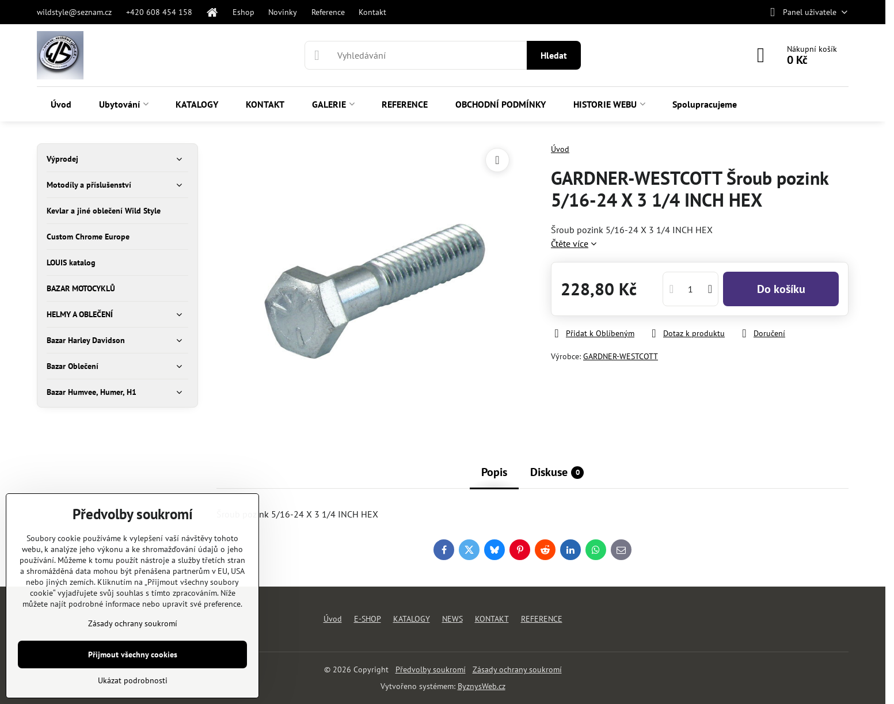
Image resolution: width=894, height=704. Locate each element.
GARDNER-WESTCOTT (620, 356)
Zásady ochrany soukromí (517, 669)
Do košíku (781, 288)
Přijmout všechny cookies (132, 654)
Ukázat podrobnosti (133, 680)
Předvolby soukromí (430, 669)
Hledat (554, 55)
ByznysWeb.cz (481, 686)
